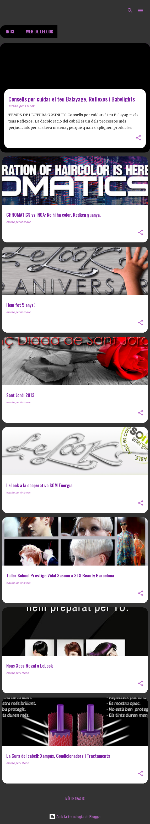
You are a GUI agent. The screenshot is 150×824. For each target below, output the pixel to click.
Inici (8, 31)
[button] (138, 138)
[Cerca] (130, 10)
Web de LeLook (38, 31)
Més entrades (75, 798)
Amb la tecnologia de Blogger (75, 816)
